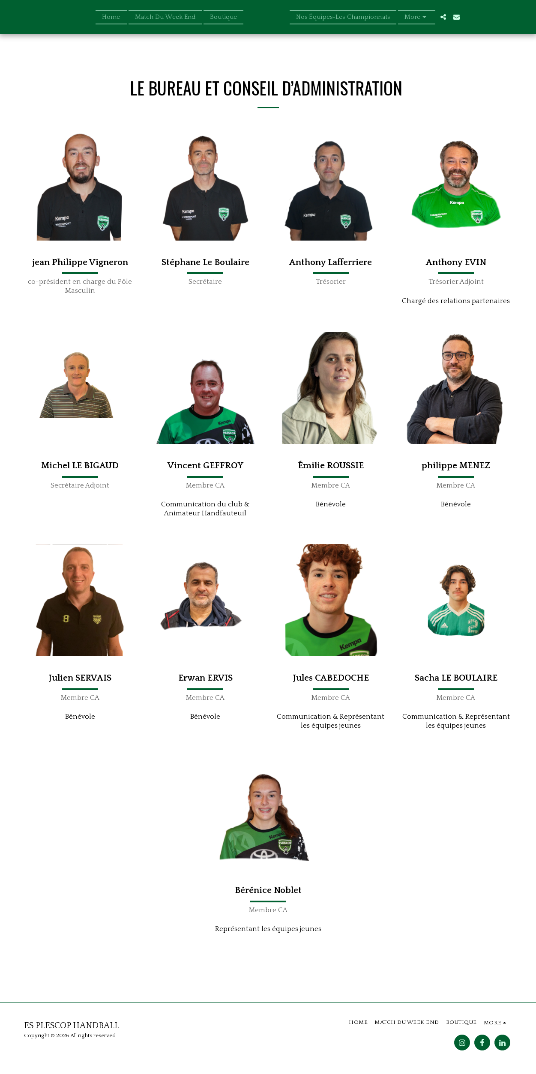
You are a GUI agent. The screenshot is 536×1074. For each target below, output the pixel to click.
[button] (456, 17)
